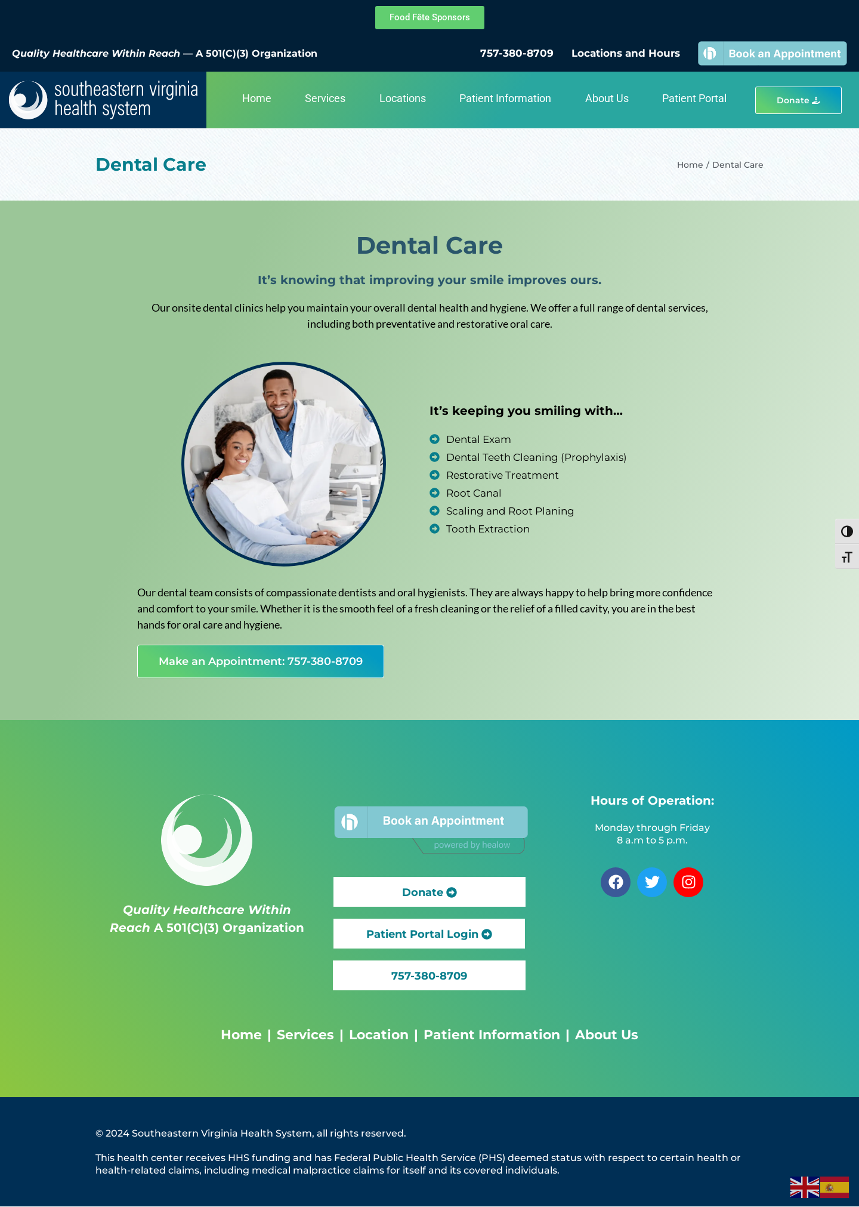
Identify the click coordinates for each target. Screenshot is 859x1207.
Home (256, 98)
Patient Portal (694, 98)
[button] (429, 975)
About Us (607, 98)
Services (325, 98)
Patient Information (505, 98)
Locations (402, 98)
